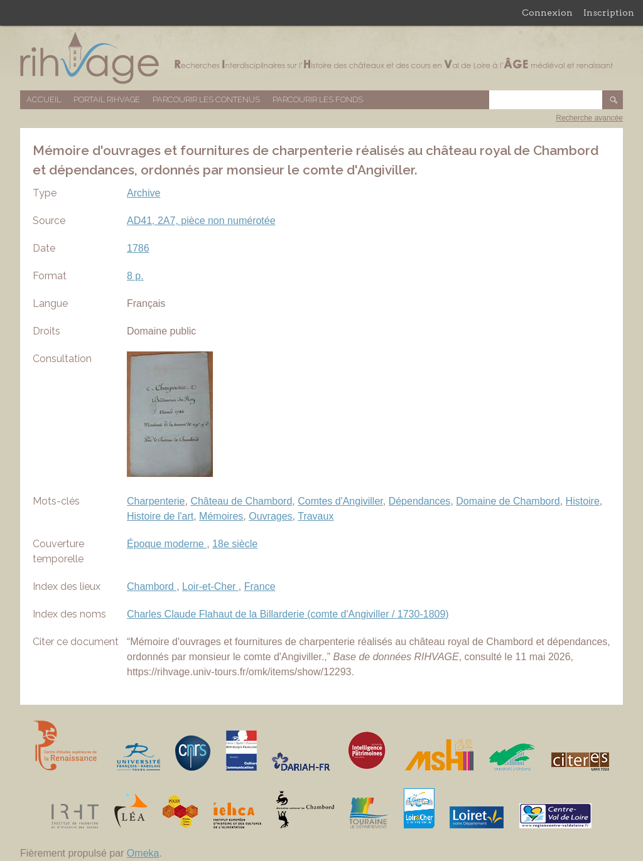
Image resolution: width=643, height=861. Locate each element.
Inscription (608, 13)
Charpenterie (156, 501)
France (260, 586)
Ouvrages (270, 516)
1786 (138, 248)
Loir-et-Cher (210, 586)
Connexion (547, 13)
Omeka (143, 853)
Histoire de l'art (160, 516)
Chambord (151, 586)
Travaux (315, 516)
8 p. (135, 275)
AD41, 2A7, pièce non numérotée (201, 220)
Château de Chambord (241, 501)
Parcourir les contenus (206, 99)
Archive (143, 193)
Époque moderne (167, 543)
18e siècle (234, 543)
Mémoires (221, 516)
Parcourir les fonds (318, 99)
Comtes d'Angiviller (340, 501)
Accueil (43, 99)
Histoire (583, 501)
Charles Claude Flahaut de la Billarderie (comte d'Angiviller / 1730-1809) (288, 614)
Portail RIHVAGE (106, 99)
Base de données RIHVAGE (321, 58)
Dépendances (420, 501)
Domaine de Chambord (507, 501)
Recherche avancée (589, 118)
